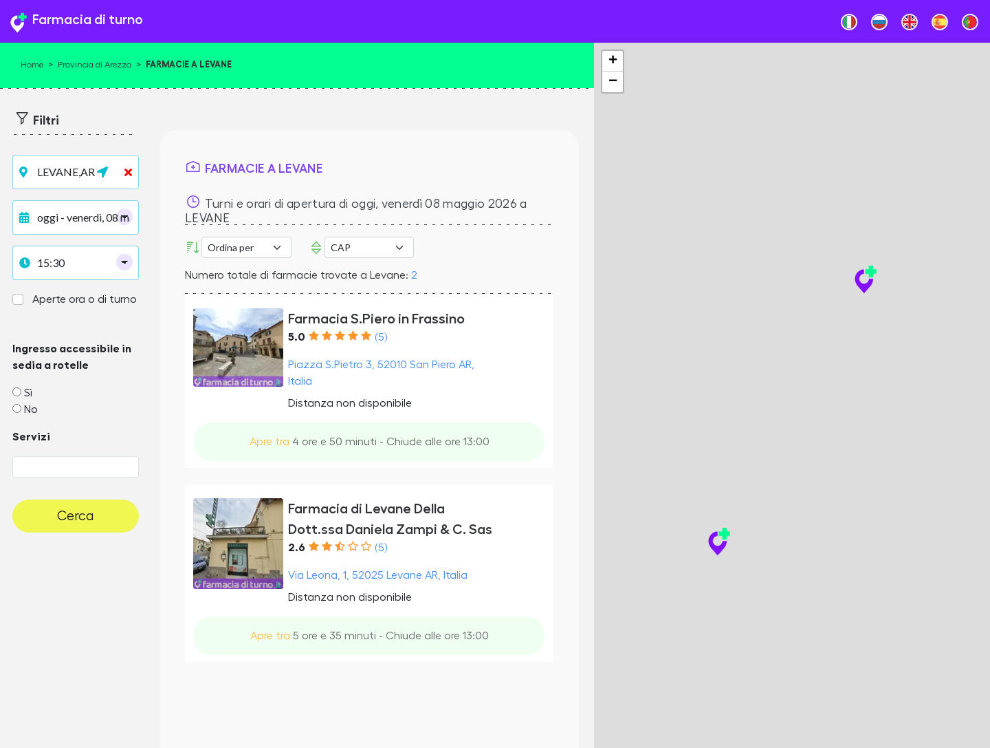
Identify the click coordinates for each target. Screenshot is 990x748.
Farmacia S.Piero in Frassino (376, 318)
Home (32, 65)
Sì (28, 392)
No (31, 409)
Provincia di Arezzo (94, 65)
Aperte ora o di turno (84, 299)
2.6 (296, 547)
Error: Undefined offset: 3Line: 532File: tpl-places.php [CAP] (369, 247)
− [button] (612, 82)
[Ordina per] (246, 247)
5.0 (296, 337)
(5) (381, 337)
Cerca (75, 516)
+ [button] (612, 61)
